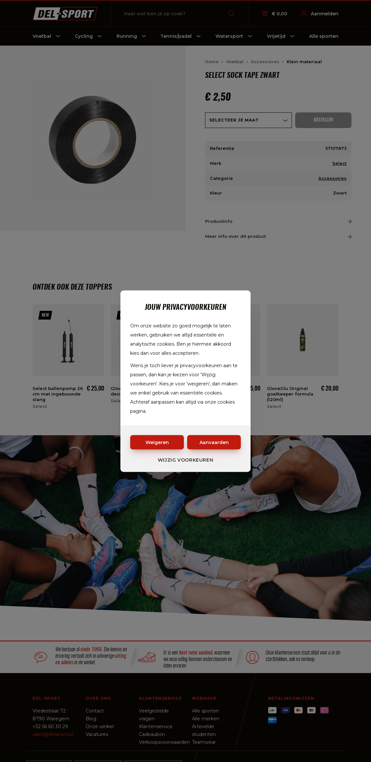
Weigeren (157, 442)
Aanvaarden (214, 442)
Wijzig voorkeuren (185, 460)
